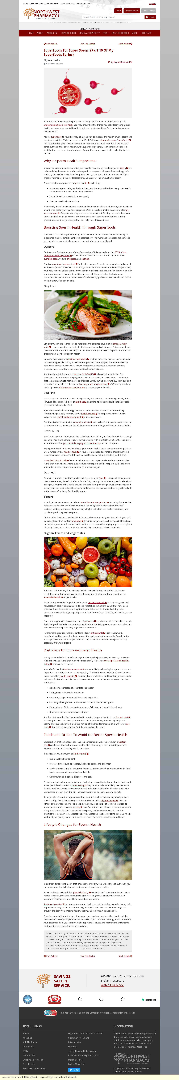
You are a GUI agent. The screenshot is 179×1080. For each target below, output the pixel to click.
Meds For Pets (29, 1055)
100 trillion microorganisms (93, 502)
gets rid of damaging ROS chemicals (80, 443)
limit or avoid (79, 753)
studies (76, 807)
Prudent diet (122, 717)
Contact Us (28, 1046)
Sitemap (72, 1046)
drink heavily (78, 785)
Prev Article (50, 43)
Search (150, 17)
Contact (146, 33)
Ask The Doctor (88, 43)
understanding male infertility (58, 124)
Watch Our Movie (112, 985)
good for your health (77, 359)
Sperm (123, 168)
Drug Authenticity (89, 33)
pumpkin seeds (51, 258)
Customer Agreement (78, 1037)
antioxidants (97, 632)
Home (31, 33)
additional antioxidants (70, 387)
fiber (101, 478)
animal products (82, 422)
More (134, 33)
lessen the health (52, 597)
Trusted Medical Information (82, 1051)
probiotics (76, 521)
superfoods (56, 136)
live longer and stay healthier (93, 384)
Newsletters (29, 1064)
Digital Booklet (75, 1059)
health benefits (67, 676)
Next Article (125, 43)
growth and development (69, 417)
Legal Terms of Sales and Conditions (85, 1033)
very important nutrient (63, 264)
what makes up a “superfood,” (114, 140)
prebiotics (89, 621)
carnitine (79, 401)
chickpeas (71, 258)
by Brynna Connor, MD (120, 62)
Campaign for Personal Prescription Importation (112, 1012)
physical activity (80, 892)
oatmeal (86, 258)
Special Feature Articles (34, 1068)
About (40, 33)
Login (118, 10)
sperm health (80, 183)
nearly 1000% (70, 451)
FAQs (105, 33)
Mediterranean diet (72, 669)
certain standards (96, 602)
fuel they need (88, 413)
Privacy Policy (74, 1042)
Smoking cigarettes (53, 904)
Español (152, 3)
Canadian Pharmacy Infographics (83, 1055)
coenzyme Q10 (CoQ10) (83, 374)
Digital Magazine (76, 1064)
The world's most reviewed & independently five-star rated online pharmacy (90, 25)
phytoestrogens (108, 800)
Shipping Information (33, 1059)
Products (52, 33)
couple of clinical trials (56, 460)
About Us (27, 1037)
